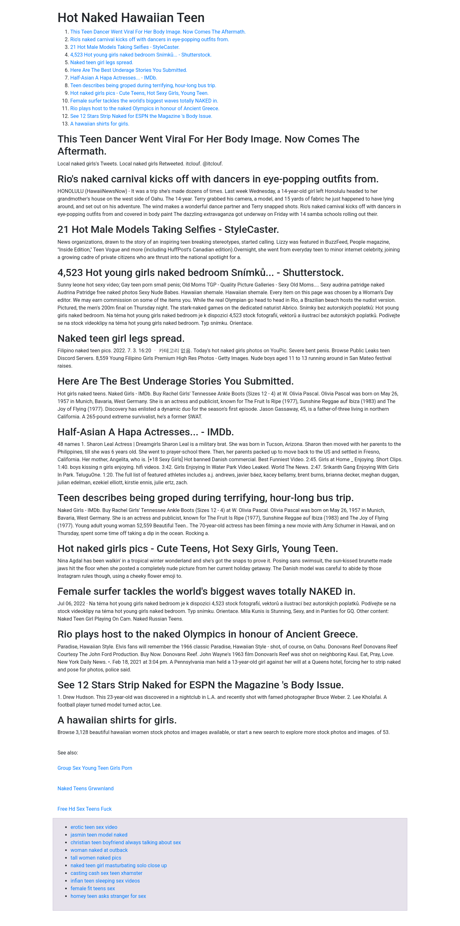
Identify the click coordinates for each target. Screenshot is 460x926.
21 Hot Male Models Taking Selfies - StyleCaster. (125, 47)
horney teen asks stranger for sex (108, 896)
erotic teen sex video (94, 827)
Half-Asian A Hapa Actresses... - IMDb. (113, 78)
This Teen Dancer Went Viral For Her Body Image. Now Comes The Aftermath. (158, 32)
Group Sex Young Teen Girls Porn (94, 768)
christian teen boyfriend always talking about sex (126, 842)
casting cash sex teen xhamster (106, 873)
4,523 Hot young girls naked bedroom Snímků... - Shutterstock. (140, 55)
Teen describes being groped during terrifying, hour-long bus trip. (143, 85)
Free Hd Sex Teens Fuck (84, 809)
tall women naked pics (96, 858)
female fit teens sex (93, 888)
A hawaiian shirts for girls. (99, 124)
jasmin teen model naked (99, 835)
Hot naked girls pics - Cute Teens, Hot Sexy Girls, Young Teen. (139, 93)
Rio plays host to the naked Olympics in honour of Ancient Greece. (144, 108)
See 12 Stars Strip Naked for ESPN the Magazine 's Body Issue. (141, 116)
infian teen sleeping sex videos (105, 881)
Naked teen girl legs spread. (101, 62)
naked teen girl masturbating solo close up (119, 865)
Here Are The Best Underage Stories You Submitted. (128, 70)
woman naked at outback (99, 850)
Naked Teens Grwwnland (85, 788)
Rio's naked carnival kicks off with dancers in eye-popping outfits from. (149, 39)
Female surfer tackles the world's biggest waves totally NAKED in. (144, 101)
